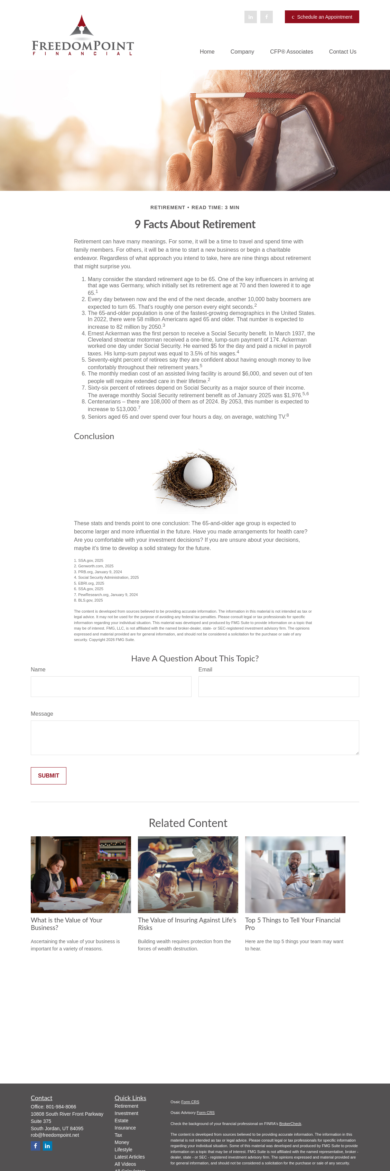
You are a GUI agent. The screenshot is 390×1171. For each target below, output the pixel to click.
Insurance (125, 1128)
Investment (126, 1113)
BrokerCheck (290, 1124)
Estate (122, 1120)
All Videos (125, 1164)
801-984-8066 (61, 1106)
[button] (207, 52)
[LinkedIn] (250, 17)
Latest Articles (130, 1157)
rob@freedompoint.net (55, 1135)
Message (42, 714)
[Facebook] (266, 17)
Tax (118, 1135)
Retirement (126, 1106)
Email (205, 669)
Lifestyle (123, 1149)
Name (38, 669)
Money (122, 1142)
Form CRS (190, 1102)
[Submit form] (48, 775)
